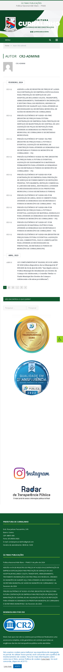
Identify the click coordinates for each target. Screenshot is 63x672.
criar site (18, 637)
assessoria (7, 640)
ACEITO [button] (17, 666)
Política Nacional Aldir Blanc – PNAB (31, 6)
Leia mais (45, 659)
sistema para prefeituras (34, 637)
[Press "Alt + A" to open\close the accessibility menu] (60, 339)
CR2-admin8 (20, 63)
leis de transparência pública (26, 643)
